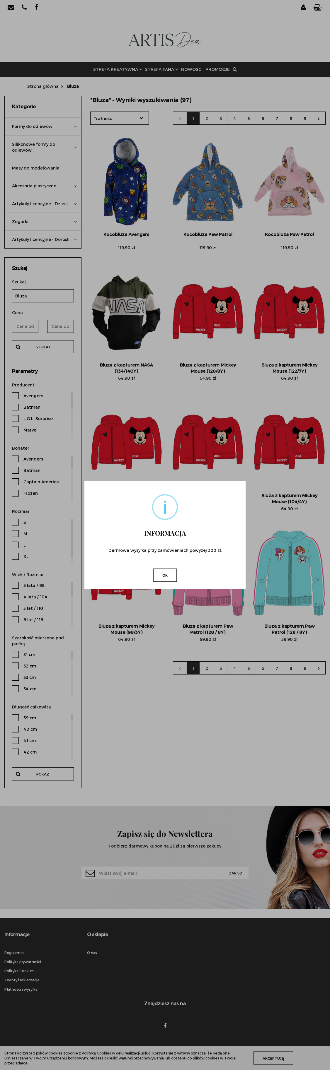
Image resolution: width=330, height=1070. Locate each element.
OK (165, 575)
